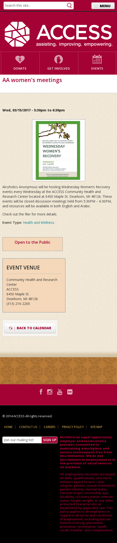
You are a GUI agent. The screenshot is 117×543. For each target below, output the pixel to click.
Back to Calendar (30, 328)
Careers (49, 427)
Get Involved (58, 68)
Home (8, 427)
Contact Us (28, 427)
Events (97, 68)
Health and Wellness (38, 222)
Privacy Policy (73, 427)
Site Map (96, 427)
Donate (20, 68)
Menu (105, 6)
